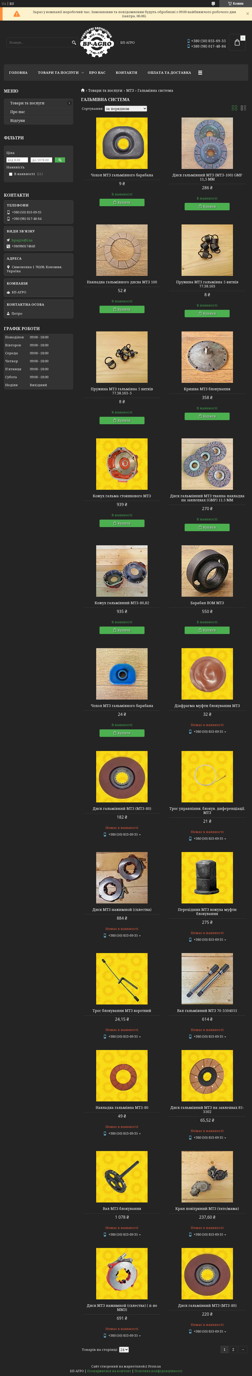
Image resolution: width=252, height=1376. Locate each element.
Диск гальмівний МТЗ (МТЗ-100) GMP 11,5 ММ (207, 177)
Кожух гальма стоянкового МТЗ (122, 496)
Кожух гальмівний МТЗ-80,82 (122, 603)
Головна (18, 72)
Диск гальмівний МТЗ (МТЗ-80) (122, 809)
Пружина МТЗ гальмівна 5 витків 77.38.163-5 (122, 391)
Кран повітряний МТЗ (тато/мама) (207, 1209)
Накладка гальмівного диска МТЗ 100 (122, 282)
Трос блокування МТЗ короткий (122, 1011)
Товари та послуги (58, 72)
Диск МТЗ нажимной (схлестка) (121, 910)
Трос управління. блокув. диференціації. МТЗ (207, 811)
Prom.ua (154, 1366)
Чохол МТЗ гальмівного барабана (122, 175)
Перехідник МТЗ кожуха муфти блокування (207, 912)
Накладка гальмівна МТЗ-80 (122, 1108)
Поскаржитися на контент (109, 1371)
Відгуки (17, 120)
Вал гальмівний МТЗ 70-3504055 (207, 1011)
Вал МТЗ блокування (122, 1209)
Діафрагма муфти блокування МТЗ (207, 706)
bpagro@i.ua (22, 240)
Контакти (126, 72)
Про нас (97, 72)
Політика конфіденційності (158, 1371)
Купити (124, 202)
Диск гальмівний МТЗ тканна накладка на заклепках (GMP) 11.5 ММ (207, 498)
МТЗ (130, 90)
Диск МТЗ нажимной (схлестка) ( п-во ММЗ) (122, 1307)
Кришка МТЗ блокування (207, 389)
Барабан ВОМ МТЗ (207, 603)
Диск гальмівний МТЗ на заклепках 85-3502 (207, 1110)
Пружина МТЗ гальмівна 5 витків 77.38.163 (207, 284)
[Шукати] (73, 42)
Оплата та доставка (169, 72)
